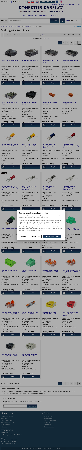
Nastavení (23, 236)
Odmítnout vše (35, 236)
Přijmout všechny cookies (52, 236)
